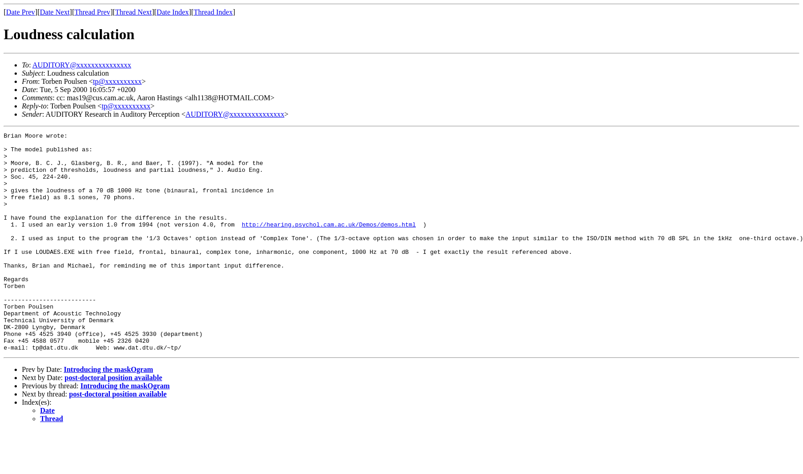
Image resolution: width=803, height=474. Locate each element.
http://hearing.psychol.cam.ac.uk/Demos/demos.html (329, 243)
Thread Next (133, 12)
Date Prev (20, 12)
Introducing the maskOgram (108, 413)
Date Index (173, 12)
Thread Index (213, 12)
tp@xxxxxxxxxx (117, 81)
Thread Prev (92, 12)
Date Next (55, 12)
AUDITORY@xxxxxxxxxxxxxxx (81, 65)
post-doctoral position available (113, 421)
